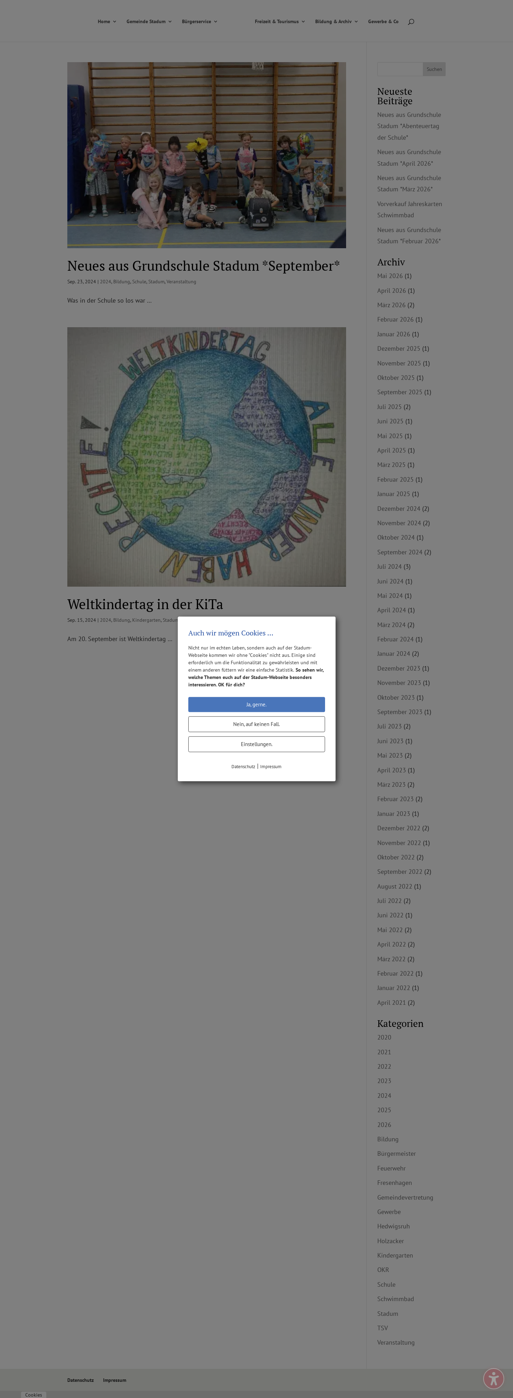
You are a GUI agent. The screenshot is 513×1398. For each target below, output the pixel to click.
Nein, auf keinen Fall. (256, 724)
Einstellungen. (256, 744)
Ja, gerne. (256, 704)
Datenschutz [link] (243, 767)
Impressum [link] (271, 767)
